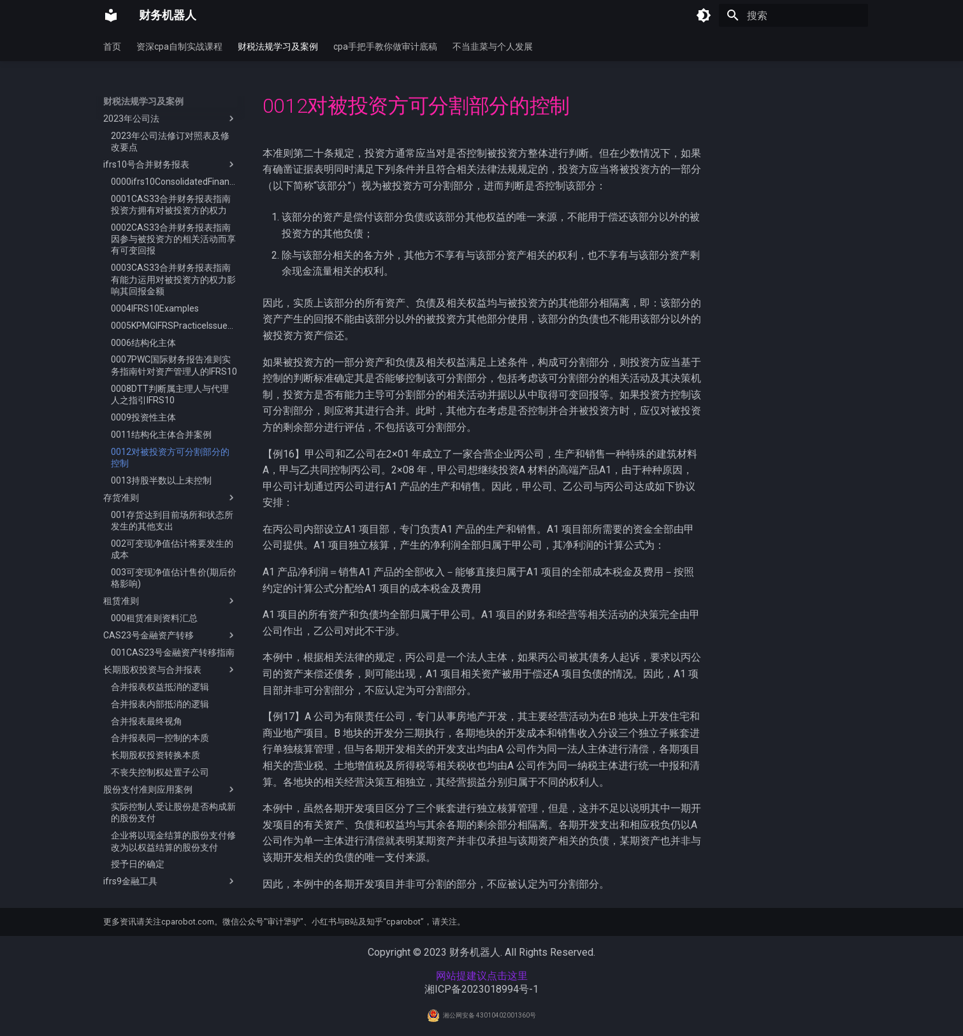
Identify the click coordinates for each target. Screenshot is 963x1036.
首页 (112, 46)
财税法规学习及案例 (278, 46)
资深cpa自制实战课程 (179, 46)
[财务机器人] (111, 15)
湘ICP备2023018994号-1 (481, 989)
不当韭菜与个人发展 (493, 46)
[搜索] (793, 15)
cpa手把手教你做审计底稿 (385, 46)
